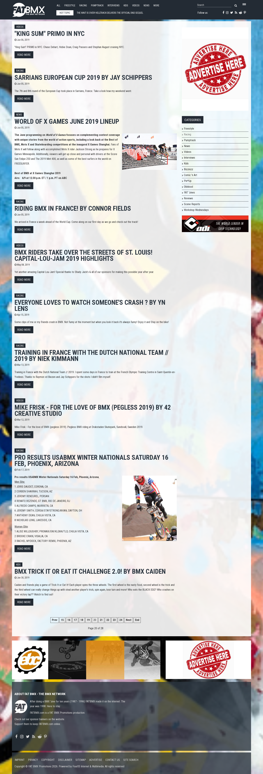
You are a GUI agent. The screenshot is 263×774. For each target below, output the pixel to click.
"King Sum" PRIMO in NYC (50, 33)
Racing (83, 5)
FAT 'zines (189, 192)
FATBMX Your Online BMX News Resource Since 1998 (32, 9)
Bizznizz (188, 169)
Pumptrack (97, 5)
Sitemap (80, 760)
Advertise (95, 760)
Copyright (48, 760)
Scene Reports (192, 204)
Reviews (188, 198)
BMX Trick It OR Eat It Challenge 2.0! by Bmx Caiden (90, 571)
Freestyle (69, 5)
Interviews (114, 5)
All (58, 5)
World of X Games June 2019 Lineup (67, 121)
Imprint (20, 760)
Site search (130, 760)
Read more (24, 54)
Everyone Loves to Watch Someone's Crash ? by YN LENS (90, 305)
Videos (136, 5)
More (156, 5)
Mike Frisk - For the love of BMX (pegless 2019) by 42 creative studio (93, 410)
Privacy (33, 760)
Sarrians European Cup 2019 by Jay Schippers (83, 77)
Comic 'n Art (190, 175)
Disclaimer (65, 760)
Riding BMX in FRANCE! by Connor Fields (73, 208)
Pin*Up (187, 181)
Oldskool (188, 186)
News (146, 5)
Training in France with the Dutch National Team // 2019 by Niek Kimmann (92, 355)
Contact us (112, 760)
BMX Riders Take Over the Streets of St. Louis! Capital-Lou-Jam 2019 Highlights (83, 255)
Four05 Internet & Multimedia (88, 766)
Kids (126, 5)
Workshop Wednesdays (196, 210)
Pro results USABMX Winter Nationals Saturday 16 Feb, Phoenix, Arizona (91, 460)
